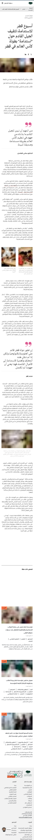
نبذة (15, 785)
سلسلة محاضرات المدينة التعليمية (9, 831)
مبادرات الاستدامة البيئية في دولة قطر (25, 833)
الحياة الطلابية (12, 792)
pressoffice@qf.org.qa (25, 817)
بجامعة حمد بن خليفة (11, 189)
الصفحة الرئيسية (30, 9)
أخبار (31, 693)
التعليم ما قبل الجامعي (10, 787)
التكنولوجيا (29, 697)
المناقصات (29, 805)
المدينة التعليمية (27, 787)
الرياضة (24, 750)
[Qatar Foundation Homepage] (30, 3)
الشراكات (29, 796)
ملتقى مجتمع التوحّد (10, 834)
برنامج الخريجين (12, 800)
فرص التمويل (12, 794)
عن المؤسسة (28, 785)
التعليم (23, 642)
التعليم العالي (12, 789)
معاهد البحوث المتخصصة (25, 828)
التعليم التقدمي (14, 642)
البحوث (31, 750)
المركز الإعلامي (28, 794)
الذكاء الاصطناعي (12, 697)
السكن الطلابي (12, 796)
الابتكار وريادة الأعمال (20, 695)
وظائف (30, 798)
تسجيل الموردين (27, 807)
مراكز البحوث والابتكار (26, 830)
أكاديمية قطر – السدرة (25, 196)
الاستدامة (8, 695)
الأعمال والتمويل (23, 746)
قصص (23, 9)
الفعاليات (29, 792)
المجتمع (30, 642)
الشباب (30, 645)
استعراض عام (28, 803)
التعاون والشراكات (22, 693)
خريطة (30, 800)
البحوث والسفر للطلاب (10, 798)
